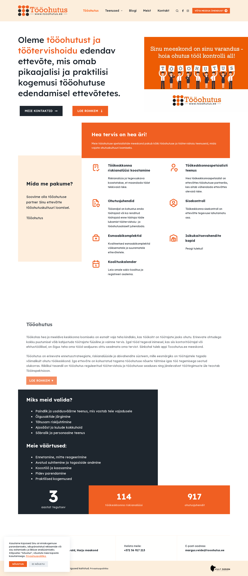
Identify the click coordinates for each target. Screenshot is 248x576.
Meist (147, 10)
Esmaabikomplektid (125, 236)
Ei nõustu (38, 564)
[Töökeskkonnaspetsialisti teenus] (173, 167)
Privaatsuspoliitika (99, 568)
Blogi (132, 10)
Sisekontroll (195, 201)
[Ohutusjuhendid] (96, 202)
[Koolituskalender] (96, 263)
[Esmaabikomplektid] (96, 237)
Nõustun (18, 564)
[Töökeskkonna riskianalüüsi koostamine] (96, 167)
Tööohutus (91, 10)
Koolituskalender (122, 262)
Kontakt (163, 10)
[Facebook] (183, 11)
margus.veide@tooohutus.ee (204, 550)
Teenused (114, 11)
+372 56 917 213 (134, 550)
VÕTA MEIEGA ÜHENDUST (211, 10)
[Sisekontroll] (173, 202)
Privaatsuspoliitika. (36, 556)
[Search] (177, 11)
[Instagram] (188, 11)
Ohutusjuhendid (121, 201)
